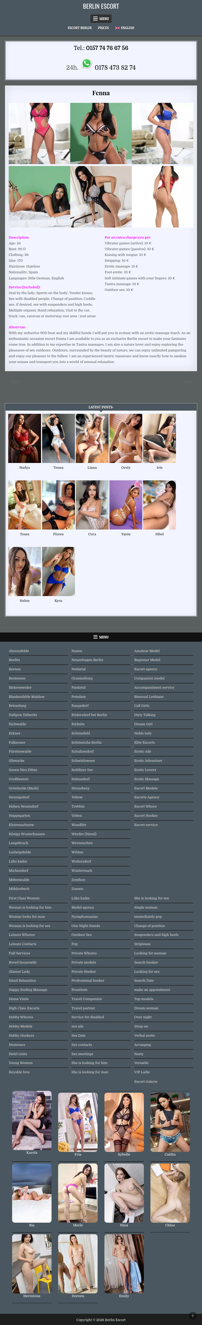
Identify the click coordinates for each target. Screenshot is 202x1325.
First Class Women (24, 898)
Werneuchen (82, 843)
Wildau (77, 852)
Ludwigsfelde (20, 852)
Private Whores (84, 953)
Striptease (142, 944)
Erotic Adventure (148, 761)
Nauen (77, 651)
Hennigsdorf (19, 797)
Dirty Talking (144, 715)
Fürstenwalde (20, 751)
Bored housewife (23, 962)
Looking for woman (150, 953)
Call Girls (141, 706)
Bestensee (17, 678)
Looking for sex (146, 972)
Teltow (77, 797)
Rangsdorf (80, 706)
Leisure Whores (22, 935)
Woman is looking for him (30, 907)
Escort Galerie (146, 1082)
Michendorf (18, 871)
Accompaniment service (154, 687)
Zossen (77, 889)
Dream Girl (143, 724)
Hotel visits (18, 1054)
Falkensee (17, 742)
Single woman (146, 907)
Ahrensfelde (19, 651)
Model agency (83, 907)
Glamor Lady (19, 972)
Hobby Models (20, 1026)
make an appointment (152, 990)
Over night (143, 1017)
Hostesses (17, 1045)
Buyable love (19, 1072)
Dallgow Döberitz (23, 715)
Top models (143, 999)
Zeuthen (78, 880)
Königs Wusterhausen (27, 834)
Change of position (149, 926)
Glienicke (16, 761)
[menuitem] (124, 28)
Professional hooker (88, 981)
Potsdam (79, 697)
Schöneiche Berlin (87, 742)
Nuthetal (79, 669)
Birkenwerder (20, 687)
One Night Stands (86, 926)
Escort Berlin (80, 28)
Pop (75, 944)
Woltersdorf (81, 861)
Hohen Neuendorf (23, 806)
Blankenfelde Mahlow (26, 697)
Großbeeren (18, 779)
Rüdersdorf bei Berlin (89, 715)
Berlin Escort (101, 6)
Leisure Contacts (22, 944)
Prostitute (80, 990)
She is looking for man (90, 1072)
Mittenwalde (19, 880)
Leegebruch (18, 843)
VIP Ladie (142, 1072)
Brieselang (17, 706)
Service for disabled (88, 1017)
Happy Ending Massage (28, 990)
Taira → (190, 382)
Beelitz (14, 660)
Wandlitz (79, 825)
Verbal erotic (144, 1035)
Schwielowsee (83, 761)
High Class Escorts (24, 1008)
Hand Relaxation (22, 981)
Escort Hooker (146, 816)
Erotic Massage (146, 779)
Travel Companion (87, 999)
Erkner (14, 733)
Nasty (139, 1054)
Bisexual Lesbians (149, 697)
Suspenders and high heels (156, 935)
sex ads (78, 1026)
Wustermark (82, 871)
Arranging (142, 1045)
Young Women (21, 1063)
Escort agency (145, 669)
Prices (103, 28)
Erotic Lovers (145, 770)
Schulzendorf (83, 751)
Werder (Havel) (84, 834)
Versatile (141, 1063)
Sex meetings (82, 1054)
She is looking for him (90, 1063)
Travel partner (83, 1008)
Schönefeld (81, 733)
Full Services (19, 953)
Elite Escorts (144, 742)
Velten (77, 816)
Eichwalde (17, 724)
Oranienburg (82, 678)
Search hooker (146, 962)
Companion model (149, 678)
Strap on (141, 1026)
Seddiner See (82, 770)
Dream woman (146, 1008)
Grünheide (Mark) (23, 788)
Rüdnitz (78, 724)
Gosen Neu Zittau (23, 770)
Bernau (15, 669)
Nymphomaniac (85, 917)
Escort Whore (145, 806)
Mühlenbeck (19, 889)
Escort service (146, 825)
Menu (104, 19)
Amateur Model (147, 651)
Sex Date (79, 1035)
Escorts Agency (147, 797)
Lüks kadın (18, 861)
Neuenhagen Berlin (87, 660)
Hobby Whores (21, 1017)
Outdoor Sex (82, 935)
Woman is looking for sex (29, 926)
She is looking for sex (151, 898)
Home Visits (18, 999)
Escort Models (146, 788)
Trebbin (78, 806)
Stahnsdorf (81, 779)
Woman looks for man (27, 917)
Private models (84, 962)
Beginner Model (147, 660)
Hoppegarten (19, 816)
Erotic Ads (142, 751)
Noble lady (143, 733)
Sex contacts (82, 1045)
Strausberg (80, 788)
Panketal (79, 687)
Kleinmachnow (21, 825)
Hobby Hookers (21, 1035)
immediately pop (148, 917)
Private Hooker (84, 972)
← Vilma (12, 382)
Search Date (144, 981)
